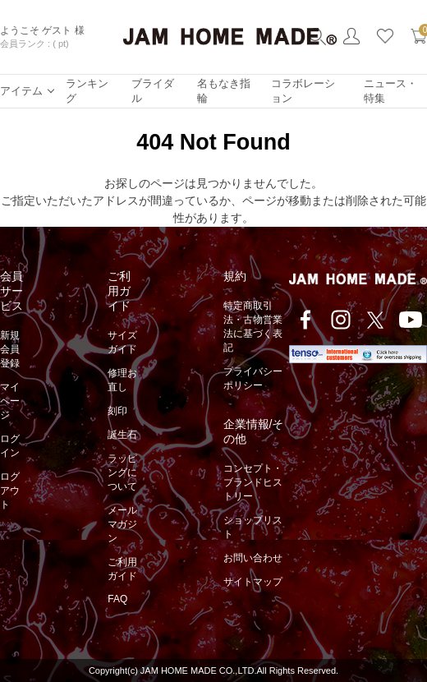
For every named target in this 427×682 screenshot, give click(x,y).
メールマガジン (122, 524)
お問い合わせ (252, 558)
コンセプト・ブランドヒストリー (252, 482)
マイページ (10, 401)
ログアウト (10, 490)
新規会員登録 (10, 349)
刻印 (117, 411)
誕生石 (122, 434)
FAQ (117, 599)
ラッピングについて (122, 472)
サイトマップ (252, 582)
